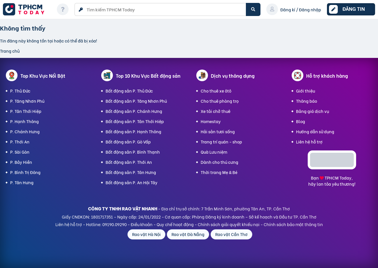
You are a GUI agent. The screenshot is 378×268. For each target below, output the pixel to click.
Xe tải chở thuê (215, 111)
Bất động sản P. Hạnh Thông (133, 131)
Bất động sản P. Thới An (129, 162)
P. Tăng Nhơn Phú (27, 101)
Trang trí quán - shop (221, 142)
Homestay (211, 121)
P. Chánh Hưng (25, 131)
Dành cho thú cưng (219, 162)
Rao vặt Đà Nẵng (188, 234)
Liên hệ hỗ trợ (309, 142)
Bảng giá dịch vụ (312, 111)
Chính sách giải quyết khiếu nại (229, 224)
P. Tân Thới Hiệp (25, 111)
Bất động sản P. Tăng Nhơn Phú (136, 101)
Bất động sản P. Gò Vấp (128, 142)
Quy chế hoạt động (175, 224)
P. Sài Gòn (19, 152)
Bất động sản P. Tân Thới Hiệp (135, 121)
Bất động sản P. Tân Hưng (131, 172)
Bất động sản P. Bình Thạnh (133, 152)
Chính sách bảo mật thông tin (293, 224)
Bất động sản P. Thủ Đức (129, 91)
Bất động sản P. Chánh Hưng (134, 111)
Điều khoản (142, 224)
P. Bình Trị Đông (25, 172)
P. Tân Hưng (22, 182)
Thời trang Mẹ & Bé (219, 172)
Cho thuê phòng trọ (220, 101)
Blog (300, 121)
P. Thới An (19, 142)
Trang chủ (10, 51)
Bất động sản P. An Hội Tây (132, 182)
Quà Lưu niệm (214, 152)
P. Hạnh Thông (24, 121)
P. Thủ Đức (20, 91)
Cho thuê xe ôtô (216, 91)
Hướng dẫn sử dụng (315, 131)
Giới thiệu (305, 91)
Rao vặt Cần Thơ (231, 234)
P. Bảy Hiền (21, 162)
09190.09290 (114, 224)
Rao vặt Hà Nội (146, 234)
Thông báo (306, 101)
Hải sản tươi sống (218, 131)
